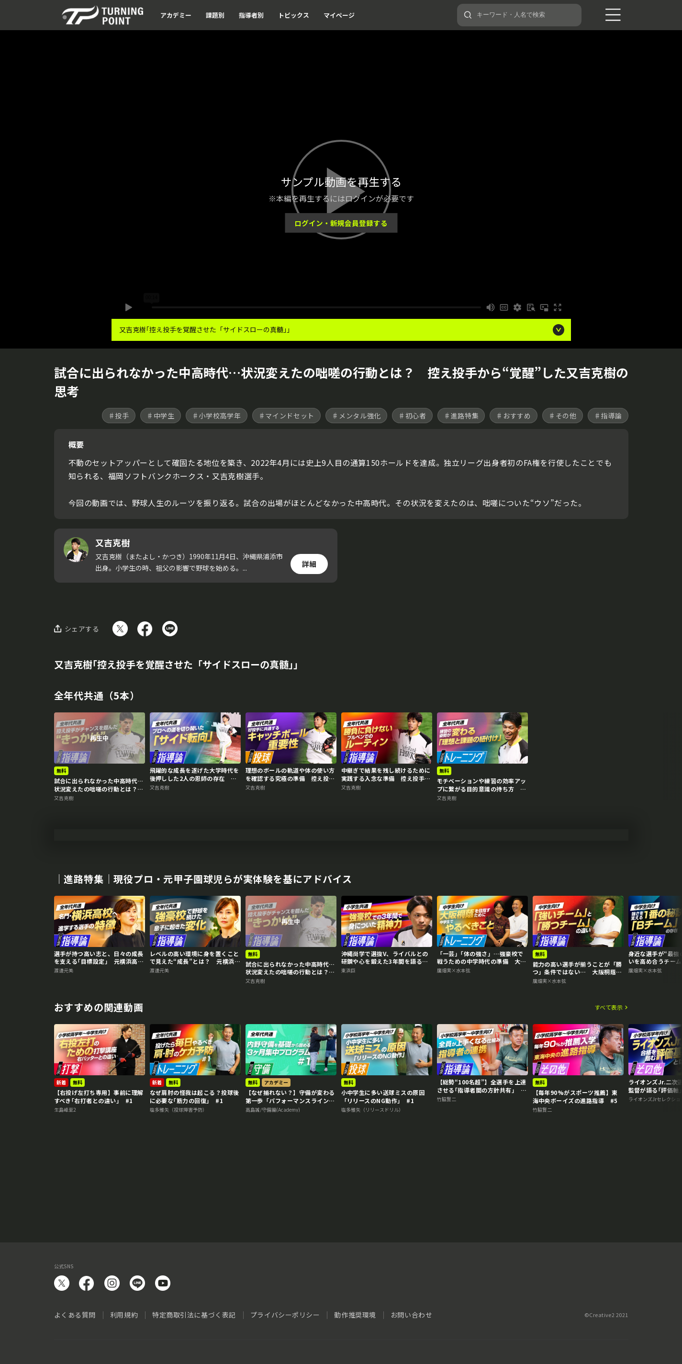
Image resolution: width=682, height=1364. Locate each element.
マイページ (339, 15)
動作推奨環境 (355, 1314)
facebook (86, 1283)
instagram (112, 1283)
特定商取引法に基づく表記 (194, 1314)
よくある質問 (75, 1314)
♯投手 (118, 415)
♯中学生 (160, 415)
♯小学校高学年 (216, 415)
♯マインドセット (286, 415)
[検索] (468, 15)
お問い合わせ (411, 1314)
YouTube (162, 1283)
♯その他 (562, 415)
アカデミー (175, 15)
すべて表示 (608, 1071)
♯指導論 (608, 415)
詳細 (309, 564)
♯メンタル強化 (356, 415)
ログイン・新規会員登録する (341, 223)
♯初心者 (412, 415)
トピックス (293, 15)
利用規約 (124, 1314)
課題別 (215, 15)
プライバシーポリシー (285, 1314)
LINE (137, 1283)
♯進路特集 (461, 415)
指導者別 (251, 15)
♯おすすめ (513, 415)
